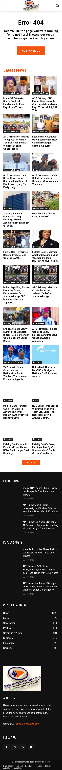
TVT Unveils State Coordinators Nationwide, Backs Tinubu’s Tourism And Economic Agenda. (15, 373)
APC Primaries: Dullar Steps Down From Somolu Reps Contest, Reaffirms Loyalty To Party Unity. (15, 181)
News (35, 170)
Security (7, 324)
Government (38, 324)
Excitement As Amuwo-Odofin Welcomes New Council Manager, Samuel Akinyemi (44, 141)
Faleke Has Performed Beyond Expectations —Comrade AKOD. (16, 255)
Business (8, 208)
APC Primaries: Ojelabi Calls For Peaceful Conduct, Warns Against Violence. (45, 180)
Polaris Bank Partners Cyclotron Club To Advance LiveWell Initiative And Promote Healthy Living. (15, 411)
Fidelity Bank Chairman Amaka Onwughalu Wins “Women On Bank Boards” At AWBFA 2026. (45, 256)
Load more (31, 462)
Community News (11, 93)
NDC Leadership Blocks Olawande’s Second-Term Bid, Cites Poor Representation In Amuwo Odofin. (45, 411)
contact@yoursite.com (27, 724)
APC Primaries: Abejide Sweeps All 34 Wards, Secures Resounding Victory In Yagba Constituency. (16, 142)
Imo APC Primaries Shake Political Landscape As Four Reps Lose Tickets (13, 103)
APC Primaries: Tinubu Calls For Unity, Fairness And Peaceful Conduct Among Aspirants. (44, 335)
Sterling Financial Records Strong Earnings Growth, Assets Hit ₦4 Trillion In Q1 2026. (16, 219)
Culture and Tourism (13, 362)
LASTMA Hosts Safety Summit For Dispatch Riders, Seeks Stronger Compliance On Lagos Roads (16, 335)
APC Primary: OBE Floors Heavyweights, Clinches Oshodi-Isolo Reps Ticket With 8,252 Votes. (44, 104)
